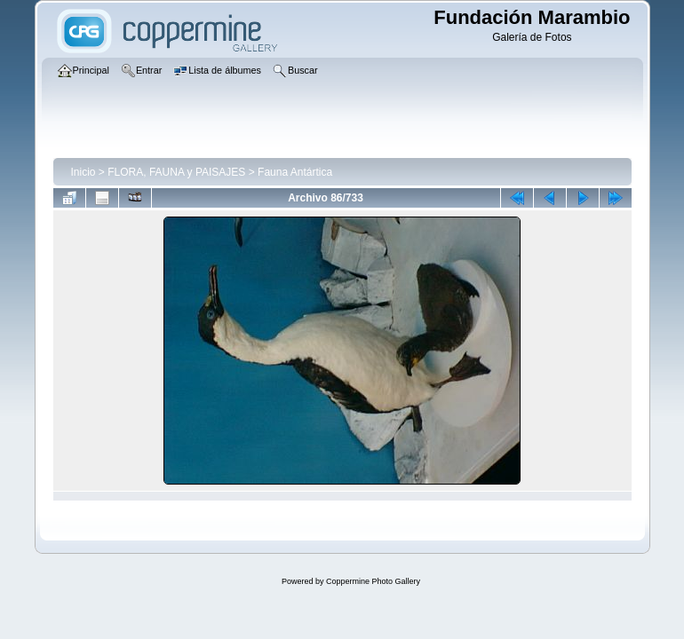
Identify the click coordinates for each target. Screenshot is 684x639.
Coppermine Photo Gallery (373, 581)
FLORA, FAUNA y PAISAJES (176, 172)
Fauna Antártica (295, 172)
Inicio (83, 172)
